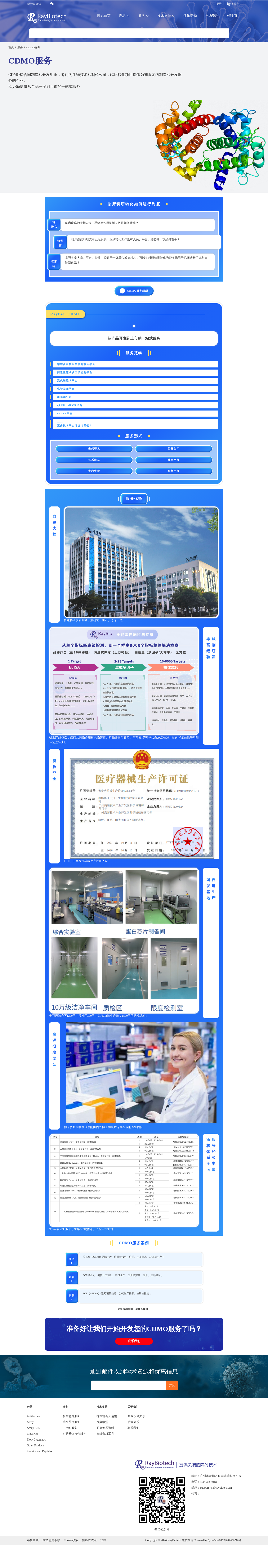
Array (30, 1425)
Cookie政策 (71, 1543)
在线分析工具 (105, 1436)
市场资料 (212, 16)
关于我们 (134, 1409)
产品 (124, 16)
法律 (103, 1543)
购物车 (232, 3)
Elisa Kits (32, 1436)
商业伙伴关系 (136, 1419)
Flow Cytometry (36, 1442)
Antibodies (33, 1419)
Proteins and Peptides (39, 1454)
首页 (11, 47)
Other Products (35, 1448)
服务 (143, 16)
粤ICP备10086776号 (228, 1543)
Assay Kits (33, 1431)
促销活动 (190, 16)
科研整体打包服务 (74, 1436)
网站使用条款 (51, 1543)
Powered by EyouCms (202, 1543)
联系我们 (134, 1342)
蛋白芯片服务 (71, 1419)
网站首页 (104, 16)
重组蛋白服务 (71, 1425)
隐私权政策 (89, 1543)
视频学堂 (102, 1425)
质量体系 (133, 1425)
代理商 (232, 16)
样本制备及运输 (107, 1419)
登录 (219, 3)
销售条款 (33, 1543)
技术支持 (166, 16)
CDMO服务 (37, 47)
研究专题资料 (105, 1431)
